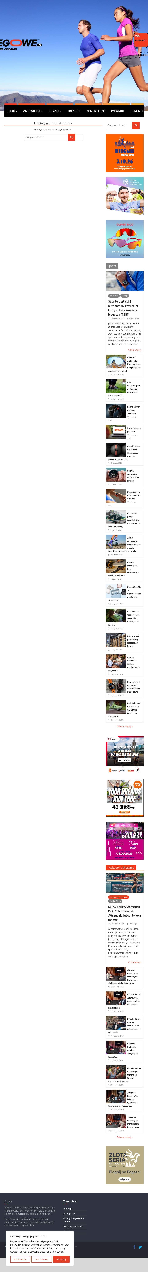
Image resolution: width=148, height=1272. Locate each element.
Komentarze (95, 111)
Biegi (11, 111)
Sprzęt (54, 111)
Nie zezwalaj (41, 1259)
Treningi (74, 111)
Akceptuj (61, 1259)
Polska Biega (115, 901)
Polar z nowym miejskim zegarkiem (133, 410)
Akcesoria (114, 295)
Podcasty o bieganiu (121, 867)
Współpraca (69, 1213)
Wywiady (118, 111)
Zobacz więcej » (125, 726)
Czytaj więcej (134, 349)
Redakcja (133, 923)
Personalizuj (20, 1259)
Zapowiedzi (31, 111)
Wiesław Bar (134, 318)
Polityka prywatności (73, 1226)
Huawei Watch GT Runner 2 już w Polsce (133, 495)
